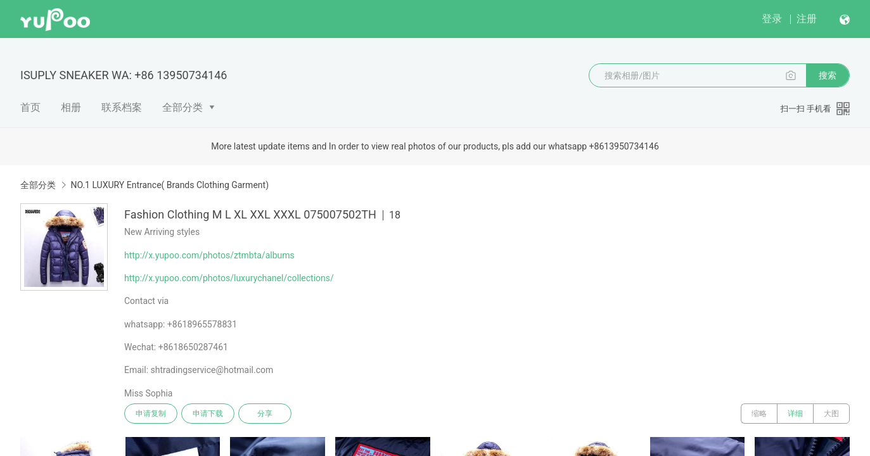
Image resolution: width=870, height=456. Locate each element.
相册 (71, 107)
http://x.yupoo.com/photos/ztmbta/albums (209, 255)
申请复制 (151, 413)
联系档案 (121, 107)
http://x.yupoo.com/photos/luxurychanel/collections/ (229, 278)
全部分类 (182, 107)
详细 (795, 413)
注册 (806, 19)
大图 (831, 413)
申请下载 (208, 413)
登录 (772, 19)
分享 (264, 413)
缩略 (759, 413)
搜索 (827, 75)
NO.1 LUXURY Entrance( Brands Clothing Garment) (169, 185)
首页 (30, 107)
